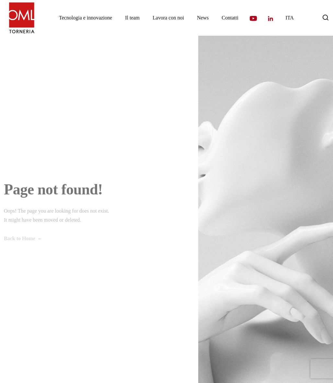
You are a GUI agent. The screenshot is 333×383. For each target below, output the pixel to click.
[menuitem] (289, 17)
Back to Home (19, 238)
